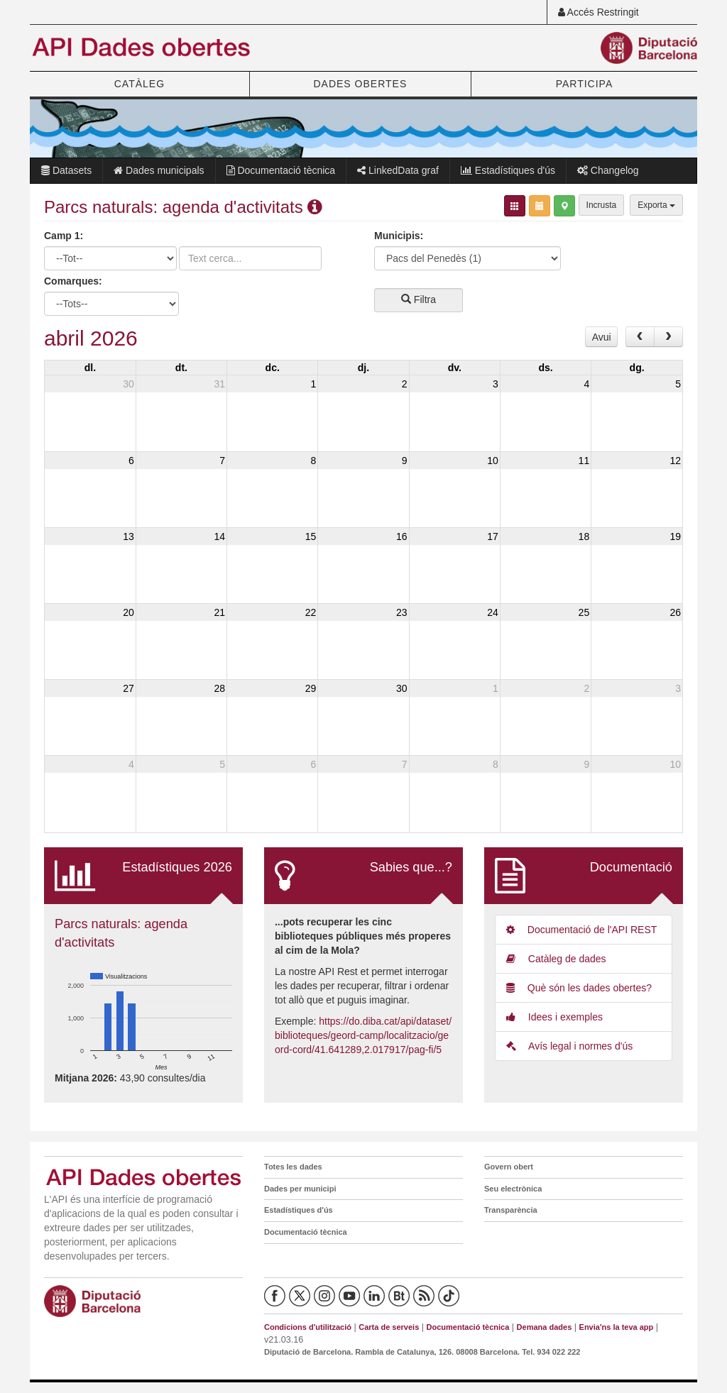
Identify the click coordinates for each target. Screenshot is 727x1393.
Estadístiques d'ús (508, 170)
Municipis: (398, 235)
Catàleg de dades (556, 958)
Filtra (418, 299)
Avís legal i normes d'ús (569, 1046)
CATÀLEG (139, 83)
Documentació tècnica (281, 170)
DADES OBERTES (360, 83)
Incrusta (601, 205)
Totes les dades (293, 1166)
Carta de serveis (389, 1327)
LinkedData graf (398, 170)
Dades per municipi (300, 1188)
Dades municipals (159, 170)
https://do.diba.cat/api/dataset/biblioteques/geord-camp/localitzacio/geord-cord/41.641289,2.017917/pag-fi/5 (363, 1035)
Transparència (510, 1210)
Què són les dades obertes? (579, 987)
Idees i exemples (554, 1017)
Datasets (66, 170)
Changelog (608, 170)
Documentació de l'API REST (581, 929)
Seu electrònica (513, 1188)
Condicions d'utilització (307, 1327)
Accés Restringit (598, 12)
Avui (601, 337)
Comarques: (73, 281)
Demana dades (544, 1327)
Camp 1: (63, 235)
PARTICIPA (584, 83)
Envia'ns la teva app (616, 1327)
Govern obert (508, 1166)
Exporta (656, 205)
